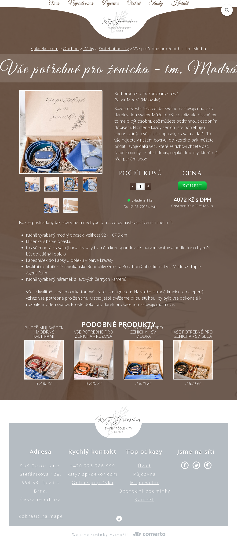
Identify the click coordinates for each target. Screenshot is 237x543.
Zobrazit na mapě (40, 516)
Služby (156, 3)
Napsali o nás (80, 3)
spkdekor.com (44, 48)
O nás (54, 3)
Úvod (144, 465)
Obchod (133, 3)
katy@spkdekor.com (92, 474)
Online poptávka (92, 482)
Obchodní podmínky (144, 491)
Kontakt (179, 3)
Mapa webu (144, 482)
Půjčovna (110, 3)
